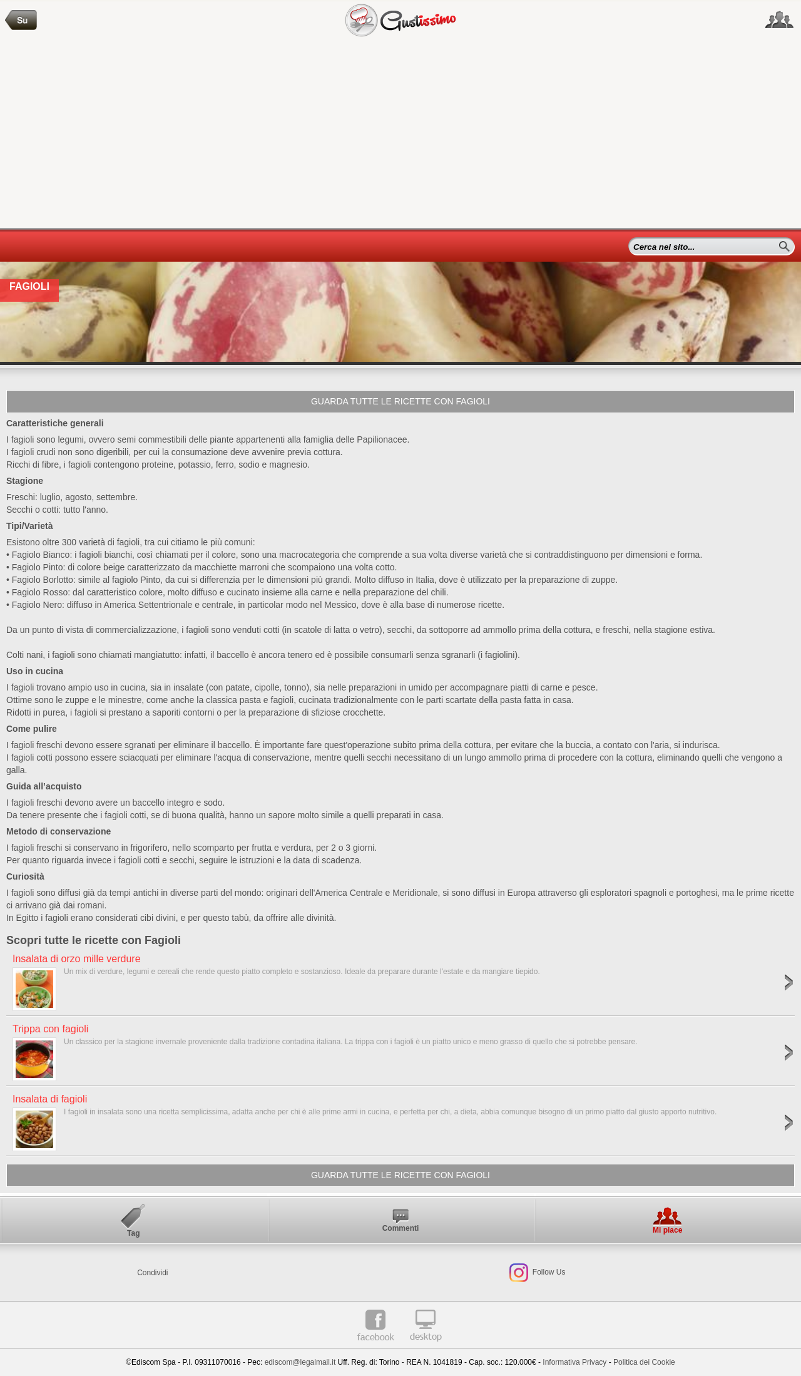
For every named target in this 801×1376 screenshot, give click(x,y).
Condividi (152, 1272)
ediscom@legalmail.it (300, 1362)
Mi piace (667, 1230)
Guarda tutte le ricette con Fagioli (400, 401)
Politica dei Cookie (644, 1362)
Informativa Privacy (574, 1362)
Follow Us (547, 1272)
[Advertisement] (400, 134)
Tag (133, 1233)
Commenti (400, 1228)
